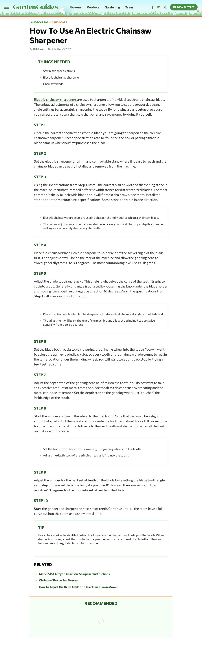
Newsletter (184, 7)
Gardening (112, 7)
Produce (93, 7)
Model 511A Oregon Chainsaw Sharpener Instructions (74, 574)
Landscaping (39, 22)
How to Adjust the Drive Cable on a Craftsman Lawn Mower (78, 587)
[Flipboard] (158, 7)
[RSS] (165, 7)
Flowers (75, 7)
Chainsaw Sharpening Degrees (59, 580)
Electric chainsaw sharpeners (55, 99)
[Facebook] (152, 7)
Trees (129, 7)
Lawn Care (59, 22)
